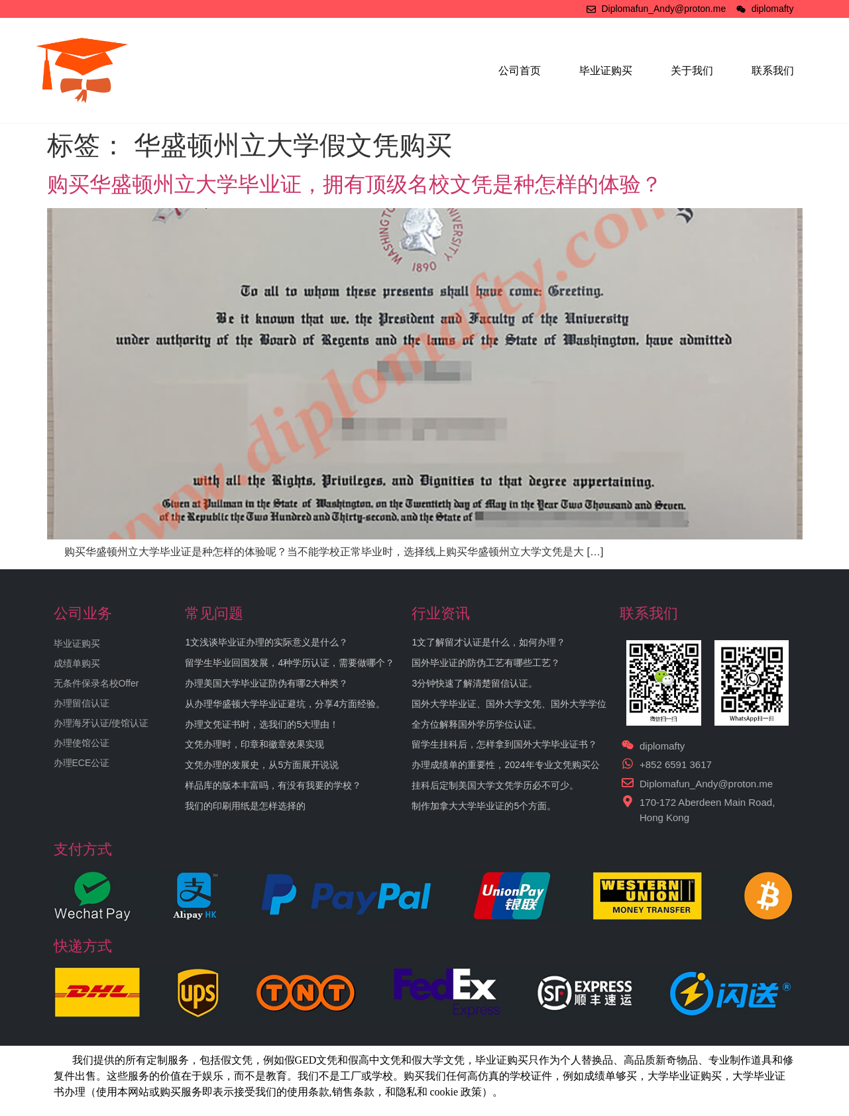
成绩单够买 (610, 1076)
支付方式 (83, 849)
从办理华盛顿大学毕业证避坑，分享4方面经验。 (285, 703)
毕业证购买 (605, 70)
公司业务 (83, 613)
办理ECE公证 (82, 762)
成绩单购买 (77, 663)
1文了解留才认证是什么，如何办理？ (488, 642)
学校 (520, 1076)
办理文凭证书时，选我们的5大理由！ (262, 724)
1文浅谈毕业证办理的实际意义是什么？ (266, 642)
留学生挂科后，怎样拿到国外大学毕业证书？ (504, 744)
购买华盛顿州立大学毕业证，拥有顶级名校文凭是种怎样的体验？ (354, 184)
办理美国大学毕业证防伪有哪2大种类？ (266, 683)
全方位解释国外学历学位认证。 (476, 724)
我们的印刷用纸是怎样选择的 (245, 806)
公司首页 (519, 70)
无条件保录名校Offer (96, 683)
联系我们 (773, 70)
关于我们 (692, 70)
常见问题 (214, 613)
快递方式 (83, 946)
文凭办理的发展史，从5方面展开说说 (262, 764)
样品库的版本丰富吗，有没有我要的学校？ (273, 785)
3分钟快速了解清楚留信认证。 (475, 683)
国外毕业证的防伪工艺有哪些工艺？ (486, 662)
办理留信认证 (81, 703)
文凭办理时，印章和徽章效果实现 (254, 744)
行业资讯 (441, 613)
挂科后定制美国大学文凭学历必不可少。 (495, 785)
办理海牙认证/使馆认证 (101, 723)
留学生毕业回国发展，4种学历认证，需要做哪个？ (289, 662)
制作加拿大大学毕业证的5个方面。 (484, 806)
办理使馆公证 (81, 743)
